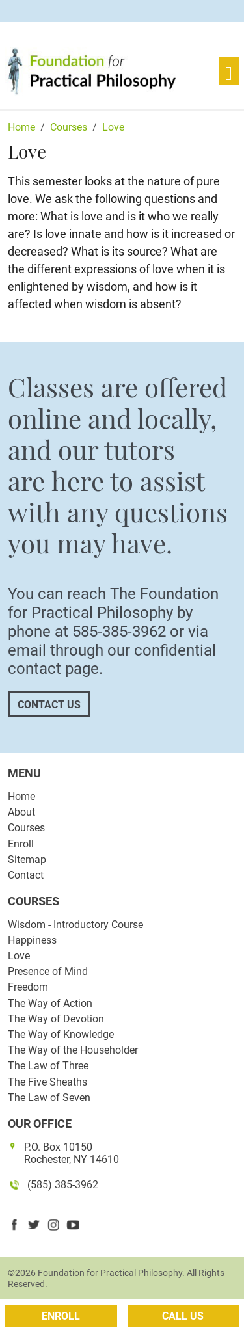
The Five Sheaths (47, 1082)
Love (19, 956)
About (21, 812)
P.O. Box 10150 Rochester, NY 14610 (71, 1153)
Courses (26, 827)
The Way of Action (50, 1003)
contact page (53, 668)
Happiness (32, 940)
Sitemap (27, 859)
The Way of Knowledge (61, 1034)
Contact (26, 875)
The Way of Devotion (56, 1019)
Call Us (183, 1316)
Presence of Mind (48, 971)
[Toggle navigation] (229, 71)
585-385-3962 (119, 631)
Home (21, 796)
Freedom (28, 987)
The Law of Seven (49, 1097)
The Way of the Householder (73, 1050)
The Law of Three (48, 1065)
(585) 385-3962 (62, 1185)
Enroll (21, 844)
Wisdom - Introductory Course (75, 924)
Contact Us (49, 705)
